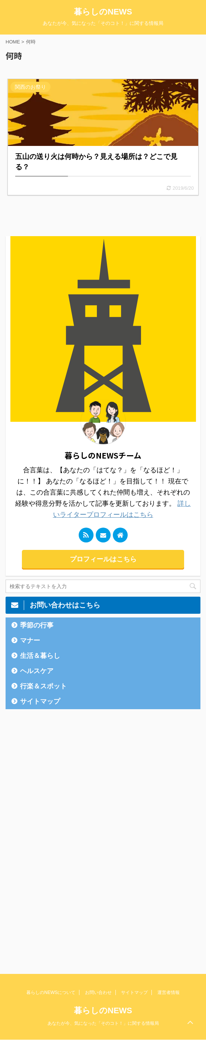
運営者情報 (168, 992)
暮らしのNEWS (103, 11)
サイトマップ (40, 701)
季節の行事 (36, 625)
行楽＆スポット (43, 686)
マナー (30, 640)
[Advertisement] (61, 831)
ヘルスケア (36, 671)
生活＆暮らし (40, 655)
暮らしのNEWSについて (50, 992)
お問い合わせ (98, 992)
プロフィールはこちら (103, 559)
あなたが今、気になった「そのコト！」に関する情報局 (103, 1023)
